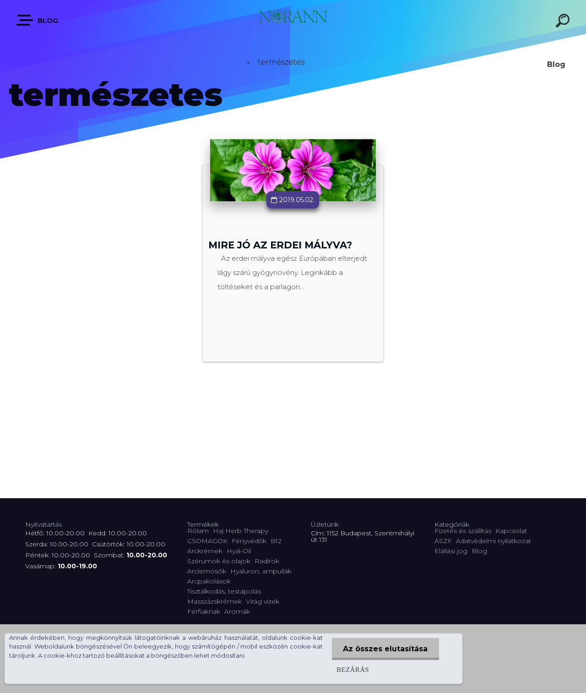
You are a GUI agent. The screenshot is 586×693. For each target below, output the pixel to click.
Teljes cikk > (293, 284)
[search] (564, 22)
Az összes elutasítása (385, 648)
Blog (37, 20)
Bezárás (352, 669)
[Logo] (293, 19)
